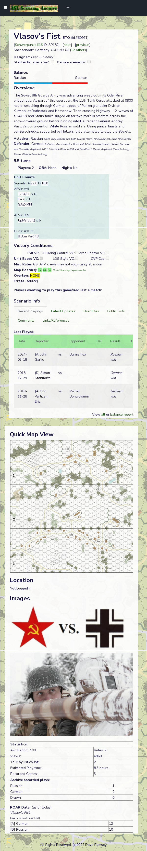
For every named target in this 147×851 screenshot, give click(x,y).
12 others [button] (78, 50)
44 (45, 270)
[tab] (30, 311)
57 (49, 270)
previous (82, 44)
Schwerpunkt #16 (29, 44)
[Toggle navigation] (65, 8)
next (67, 44)
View (96, 414)
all (103, 414)
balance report (121, 414)
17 (40, 270)
